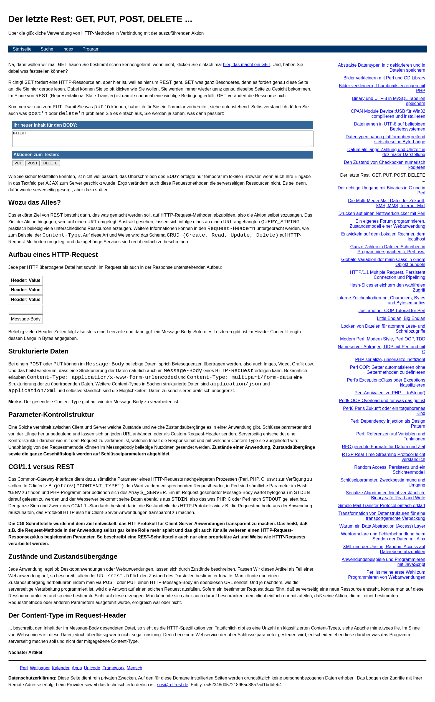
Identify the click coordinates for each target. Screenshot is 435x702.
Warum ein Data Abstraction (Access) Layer (382, 526)
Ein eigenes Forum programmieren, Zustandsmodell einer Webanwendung (387, 224)
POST (32, 163)
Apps (77, 667)
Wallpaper (40, 667)
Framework (113, 667)
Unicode (92, 667)
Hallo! (162, 139)
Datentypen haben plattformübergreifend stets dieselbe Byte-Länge (385, 139)
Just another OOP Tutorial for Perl (391, 310)
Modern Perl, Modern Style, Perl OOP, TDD (382, 339)
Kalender (61, 667)
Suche (47, 49)
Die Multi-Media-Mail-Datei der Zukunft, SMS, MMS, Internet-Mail (386, 203)
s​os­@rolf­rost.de (172, 684)
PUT (18, 163)
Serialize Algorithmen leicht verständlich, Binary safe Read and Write (385, 495)
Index (67, 49)
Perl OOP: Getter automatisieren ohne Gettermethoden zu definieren (387, 370)
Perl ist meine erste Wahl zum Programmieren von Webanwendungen (386, 575)
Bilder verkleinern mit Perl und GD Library (384, 78)
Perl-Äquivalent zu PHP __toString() (390, 392)
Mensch (134, 667)
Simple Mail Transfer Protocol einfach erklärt (381, 505)
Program (90, 49)
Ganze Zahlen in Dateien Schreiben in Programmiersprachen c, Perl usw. (387, 249)
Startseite (22, 49)
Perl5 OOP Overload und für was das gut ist (382, 400)
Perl (24, 667)
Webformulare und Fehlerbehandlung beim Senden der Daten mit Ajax (383, 536)
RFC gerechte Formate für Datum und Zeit (383, 446)
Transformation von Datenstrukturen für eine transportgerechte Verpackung (381, 516)
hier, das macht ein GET (246, 64)
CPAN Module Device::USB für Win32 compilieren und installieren (388, 114)
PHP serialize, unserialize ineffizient (390, 359)
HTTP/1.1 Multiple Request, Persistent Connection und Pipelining (387, 275)
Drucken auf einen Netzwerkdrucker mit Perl (381, 213)
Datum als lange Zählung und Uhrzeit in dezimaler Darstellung (386, 152)
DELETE (50, 163)
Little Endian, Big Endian (401, 318)
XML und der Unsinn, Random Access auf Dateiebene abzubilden (384, 549)
